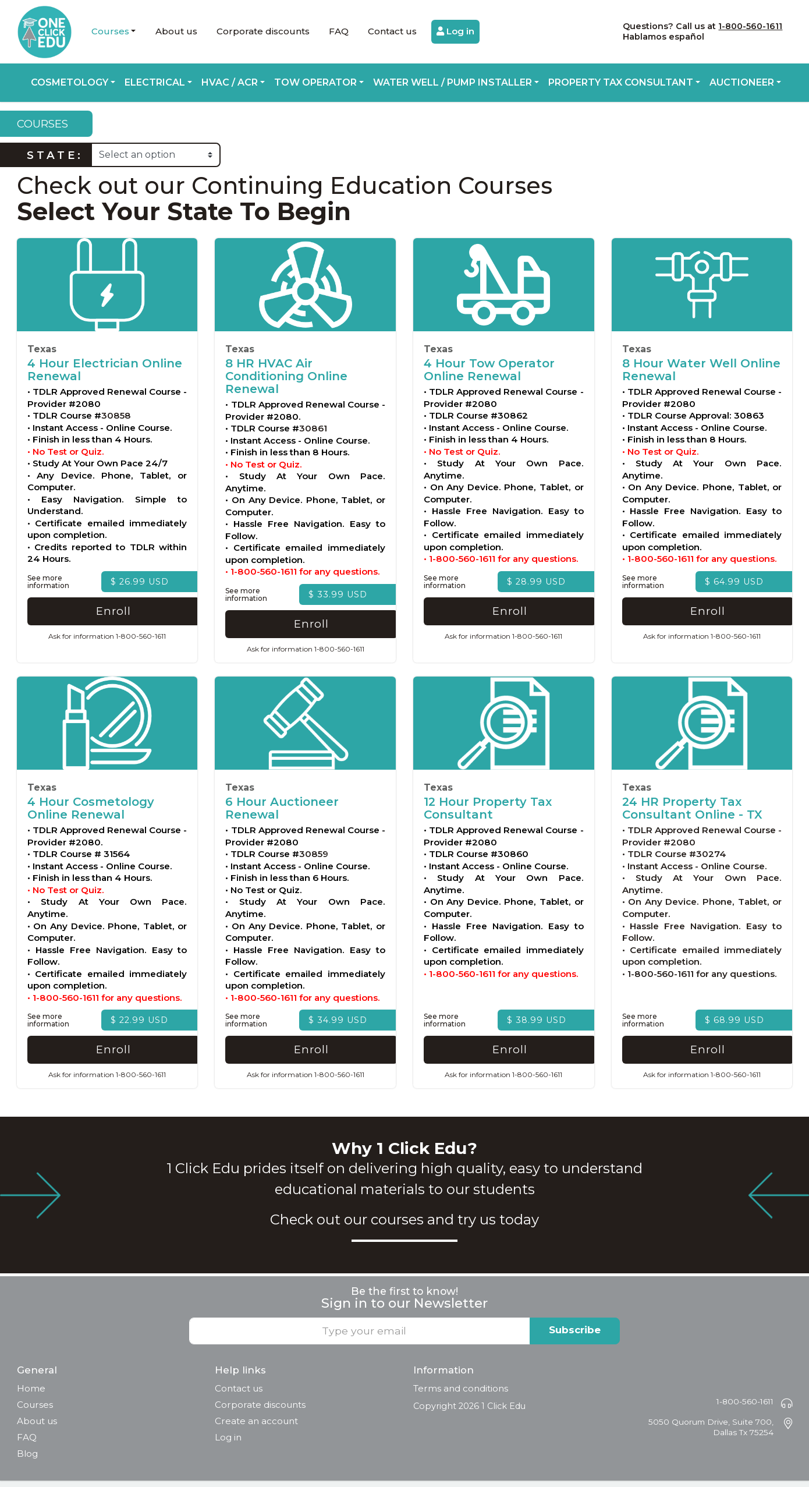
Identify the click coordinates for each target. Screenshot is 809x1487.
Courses (110, 31)
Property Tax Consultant (620, 82)
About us (176, 31)
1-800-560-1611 (750, 26)
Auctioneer (741, 82)
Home (31, 1394)
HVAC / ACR (229, 82)
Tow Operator (315, 82)
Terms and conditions (460, 1394)
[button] (113, 32)
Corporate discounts (263, 31)
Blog (27, 1459)
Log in (455, 31)
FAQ (339, 31)
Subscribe (575, 1336)
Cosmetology (69, 82)
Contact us (392, 31)
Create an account (256, 1427)
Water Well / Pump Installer (452, 82)
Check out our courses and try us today (404, 1225)
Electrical (155, 82)
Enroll (107, 614)
